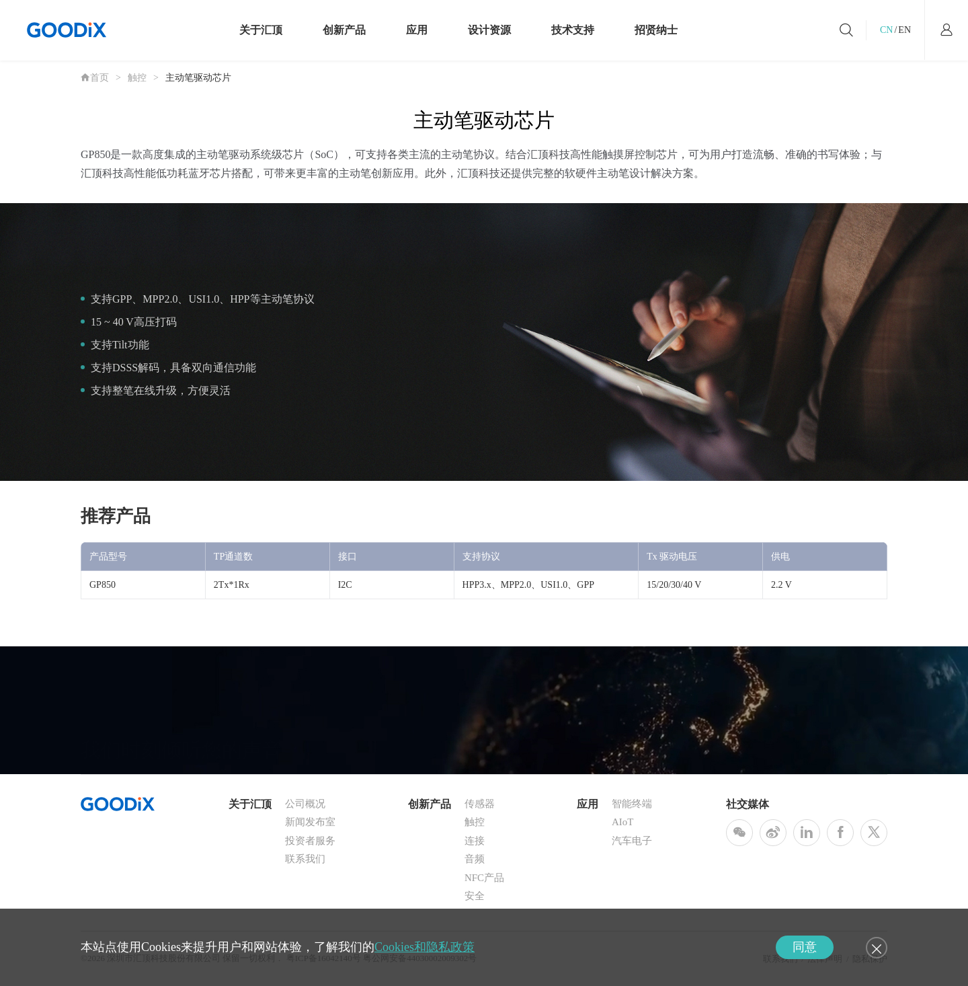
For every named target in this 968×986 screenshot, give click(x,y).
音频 (475, 859)
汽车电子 (632, 840)
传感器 (480, 803)
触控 (137, 78)
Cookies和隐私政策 (424, 947)
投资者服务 (310, 840)
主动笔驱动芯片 (198, 78)
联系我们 (305, 859)
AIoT (623, 822)
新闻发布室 (310, 822)
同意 (805, 947)
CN (886, 30)
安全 (475, 895)
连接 (475, 840)
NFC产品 (484, 877)
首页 (95, 78)
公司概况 (305, 803)
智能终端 (632, 803)
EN (904, 30)
